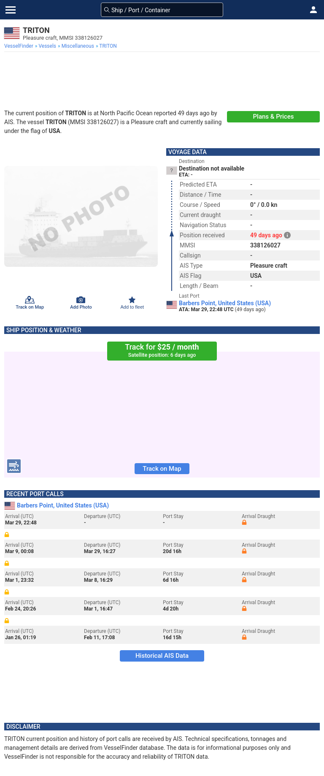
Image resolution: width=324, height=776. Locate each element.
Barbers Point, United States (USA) (225, 303)
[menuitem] (19, 46)
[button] (313, 9)
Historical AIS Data (162, 655)
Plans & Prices (273, 116)
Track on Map (162, 468)
